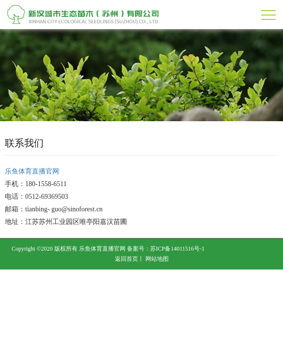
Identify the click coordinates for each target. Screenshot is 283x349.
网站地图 (157, 258)
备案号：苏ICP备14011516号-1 (165, 248)
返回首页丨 (129, 258)
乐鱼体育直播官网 (32, 171)
